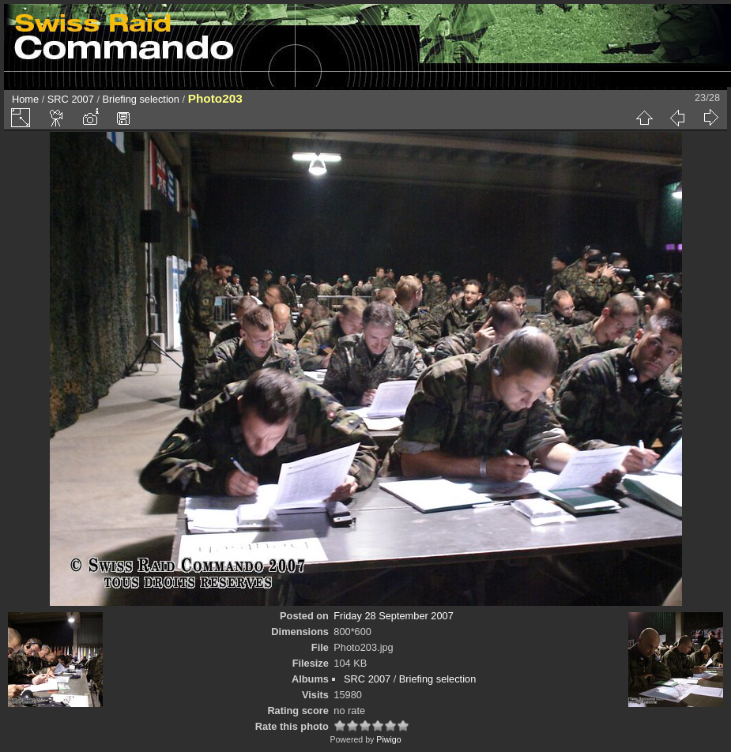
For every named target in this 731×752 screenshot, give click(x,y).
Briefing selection (141, 99)
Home (25, 99)
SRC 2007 (70, 99)
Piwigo (388, 739)
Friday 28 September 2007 (393, 616)
